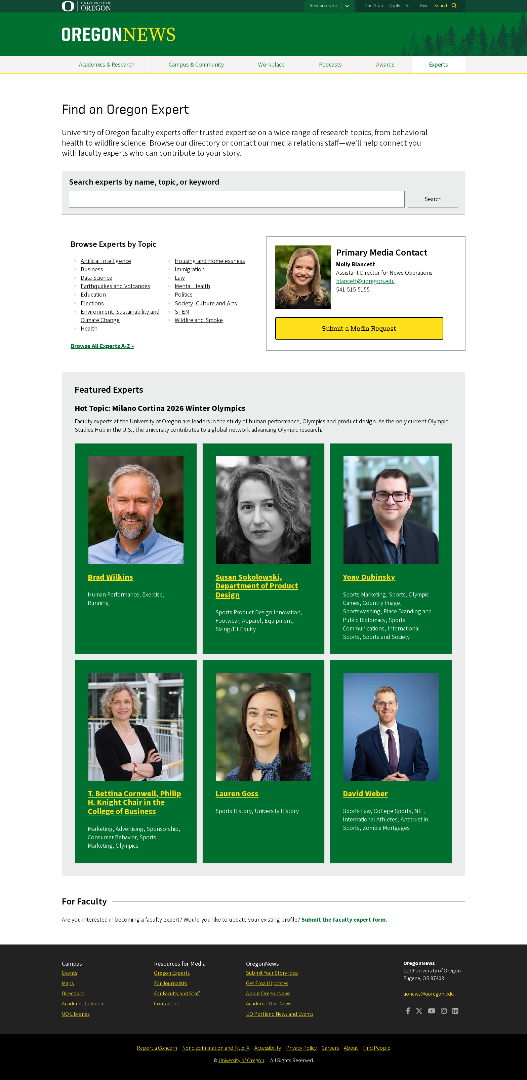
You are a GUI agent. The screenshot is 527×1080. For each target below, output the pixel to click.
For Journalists (170, 983)
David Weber (365, 794)
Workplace (271, 65)
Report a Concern (157, 1048)
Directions (73, 993)
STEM (182, 312)
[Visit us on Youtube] (431, 1011)
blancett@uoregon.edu (365, 281)
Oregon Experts (172, 973)
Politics (184, 295)
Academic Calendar (83, 1003)
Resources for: (324, 5)
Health (89, 328)
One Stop (373, 5)
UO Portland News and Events (279, 1014)
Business (92, 269)
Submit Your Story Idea (272, 973)
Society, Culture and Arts (206, 303)
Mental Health (192, 286)
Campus (72, 964)
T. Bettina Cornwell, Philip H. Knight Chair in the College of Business (134, 802)
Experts (438, 65)
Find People (376, 1048)
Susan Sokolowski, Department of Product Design (256, 586)
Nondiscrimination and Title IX (215, 1048)
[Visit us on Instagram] (444, 1011)
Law (180, 278)
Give (424, 5)
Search (441, 5)
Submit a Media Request (359, 328)
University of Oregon (241, 1060)
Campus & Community (196, 65)
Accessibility (267, 1048)
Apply (394, 5)
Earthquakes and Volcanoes (115, 286)
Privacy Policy (301, 1048)
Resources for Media (180, 964)
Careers (330, 1048)
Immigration (190, 269)
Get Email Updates (267, 983)
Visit (410, 5)
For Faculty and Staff (177, 993)
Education (93, 295)
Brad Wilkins (110, 577)
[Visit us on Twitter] (419, 1011)
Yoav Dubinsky (369, 577)
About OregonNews (268, 993)
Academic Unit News (268, 1003)
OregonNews (262, 964)
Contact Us (166, 1003)
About (351, 1048)
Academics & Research (106, 65)
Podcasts (330, 65)
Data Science (96, 278)
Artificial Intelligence (106, 261)
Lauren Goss (236, 794)
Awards (385, 65)
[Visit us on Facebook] (408, 1011)
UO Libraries (75, 1014)
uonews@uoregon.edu (428, 994)
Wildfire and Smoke (199, 320)
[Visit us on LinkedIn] (455, 1011)
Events (69, 973)
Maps (68, 983)
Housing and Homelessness (210, 261)
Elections (92, 303)
